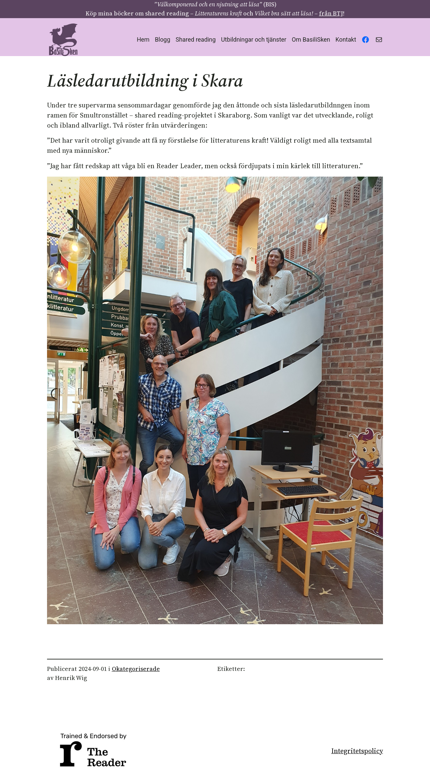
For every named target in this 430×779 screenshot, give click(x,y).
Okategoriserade (136, 669)
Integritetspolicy (357, 750)
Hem (143, 39)
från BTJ (331, 13)
